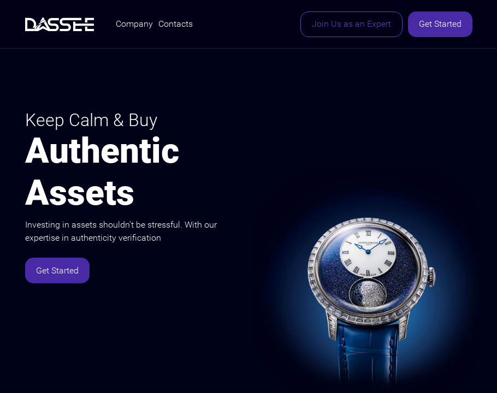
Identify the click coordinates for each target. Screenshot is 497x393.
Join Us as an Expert (351, 24)
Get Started (440, 24)
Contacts (175, 24)
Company (134, 24)
